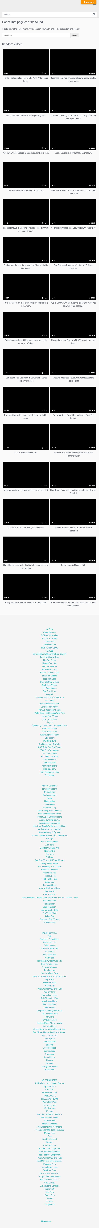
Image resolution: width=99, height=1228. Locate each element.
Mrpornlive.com (49, 632)
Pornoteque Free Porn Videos (49, 1114)
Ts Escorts (49, 951)
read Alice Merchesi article (49, 813)
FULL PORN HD (49, 894)
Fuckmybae (49, 1038)
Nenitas (49, 1060)
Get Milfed (49, 700)
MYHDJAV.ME (49, 1096)
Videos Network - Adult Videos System (49, 1029)
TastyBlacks (49, 1204)
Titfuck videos (49, 945)
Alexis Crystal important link (49, 829)
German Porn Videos (49, 707)
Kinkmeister (49, 641)
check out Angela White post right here (49, 826)
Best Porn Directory (49, 964)
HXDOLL (49, 651)
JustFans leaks (49, 762)
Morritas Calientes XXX (49, 848)
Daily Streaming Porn (50, 998)
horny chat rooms (49, 766)
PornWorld (49, 1017)
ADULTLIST (49, 1089)
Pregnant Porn (49, 1164)
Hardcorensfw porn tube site (49, 961)
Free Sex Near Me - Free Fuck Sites (49, 1130)
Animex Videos (49, 1026)
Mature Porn (49, 1133)
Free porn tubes (49, 1145)
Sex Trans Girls (49, 954)
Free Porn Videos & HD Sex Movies (49, 860)
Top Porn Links (49, 691)
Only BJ (49, 694)
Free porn (50, 854)
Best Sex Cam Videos (49, 682)
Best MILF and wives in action (49, 1161)
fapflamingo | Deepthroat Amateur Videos (49, 725)
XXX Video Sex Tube (49, 756)
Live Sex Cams (49, 660)
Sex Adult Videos (49, 753)
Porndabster (49, 792)
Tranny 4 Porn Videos (49, 863)
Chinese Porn (49, 804)
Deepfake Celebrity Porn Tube (49, 1010)
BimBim (49, 1142)
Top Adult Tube (49, 1086)
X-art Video (49, 958)
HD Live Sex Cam (49, 669)
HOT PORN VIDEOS (49, 648)
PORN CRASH (50, 922)
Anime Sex (49, 916)
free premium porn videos (49, 1176)
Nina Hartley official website (49, 810)
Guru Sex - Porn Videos (49, 919)
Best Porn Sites (49, 982)
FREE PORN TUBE (49, 879)
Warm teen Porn (49, 1102)
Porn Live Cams (49, 644)
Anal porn (49, 845)
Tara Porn (49, 1192)
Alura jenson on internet (49, 823)
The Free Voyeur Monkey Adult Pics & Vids (39, 897)
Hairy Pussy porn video (49, 772)
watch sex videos (49, 1001)
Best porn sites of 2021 (49, 1179)
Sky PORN (49, 979)
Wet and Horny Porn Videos (49, 866)
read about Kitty (49, 807)
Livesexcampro (49, 1048)
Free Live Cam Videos (49, 657)
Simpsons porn (49, 907)
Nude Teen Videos (49, 728)
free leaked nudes (49, 995)
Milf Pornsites (49, 1007)
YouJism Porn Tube (49, 973)
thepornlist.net (49, 873)
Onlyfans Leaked (49, 1139)
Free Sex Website (49, 1124)
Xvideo (49, 1198)
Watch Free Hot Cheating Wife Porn (49, 713)
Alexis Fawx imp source (49, 820)
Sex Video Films (49, 913)
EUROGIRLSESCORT (49, 948)
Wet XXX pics (49, 1108)
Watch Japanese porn (49, 735)
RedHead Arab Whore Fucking (49, 1023)
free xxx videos (49, 885)
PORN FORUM (49, 741)
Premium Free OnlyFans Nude (49, 989)
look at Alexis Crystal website (49, 817)
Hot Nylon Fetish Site (49, 869)
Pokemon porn (49, 900)
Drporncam (49, 1054)
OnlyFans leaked (50, 1020)
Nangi (49, 798)
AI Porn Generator (49, 786)
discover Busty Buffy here (49, 832)
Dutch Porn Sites (49, 933)
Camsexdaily (49, 1051)
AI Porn (49, 629)
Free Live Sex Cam (49, 666)
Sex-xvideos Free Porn (49, 1173)
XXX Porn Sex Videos (49, 750)
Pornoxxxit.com (49, 759)
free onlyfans (49, 992)
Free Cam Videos (49, 676)
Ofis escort (49, 738)
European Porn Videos (49, 939)
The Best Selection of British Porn (49, 697)
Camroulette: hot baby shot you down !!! (49, 654)
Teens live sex (49, 876)
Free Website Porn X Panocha (49, 1127)
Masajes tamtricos (49, 1066)
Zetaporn (49, 1045)
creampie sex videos (49, 1167)
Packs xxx (49, 1069)
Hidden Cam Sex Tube (49, 672)
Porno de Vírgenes (49, 967)
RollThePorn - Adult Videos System (49, 1083)
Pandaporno (49, 970)
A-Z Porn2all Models (49, 635)
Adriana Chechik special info (44, 835)
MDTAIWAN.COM (49, 1092)
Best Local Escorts (49, 1035)
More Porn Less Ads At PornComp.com (49, 976)
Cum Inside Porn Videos (49, 888)
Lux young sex (49, 1105)
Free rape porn (49, 769)
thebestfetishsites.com (49, 703)
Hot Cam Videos (50, 688)
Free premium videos (49, 1117)
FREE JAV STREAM (49, 1099)
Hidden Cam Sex (49, 663)
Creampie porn (49, 942)
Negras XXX (49, 851)
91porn (49, 1201)
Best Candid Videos (49, 841)
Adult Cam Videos (49, 685)
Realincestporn (49, 795)
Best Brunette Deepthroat (49, 1148)
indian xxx (49, 882)
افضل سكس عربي (49, 719)
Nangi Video (49, 801)
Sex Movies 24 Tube (49, 910)
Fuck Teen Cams (49, 731)
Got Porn (49, 857)
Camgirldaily (49, 1057)
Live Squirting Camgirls (49, 1186)
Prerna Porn (49, 1195)
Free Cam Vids (49, 679)
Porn (49, 1136)
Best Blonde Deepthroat (49, 1151)
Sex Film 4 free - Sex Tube (49, 744)
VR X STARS (49, 1183)
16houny (49, 1111)
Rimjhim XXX (49, 1189)
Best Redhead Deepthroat (49, 1155)
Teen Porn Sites (49, 1004)
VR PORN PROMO (49, 1080)
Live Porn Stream (49, 789)
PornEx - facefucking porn (49, 710)
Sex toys (49, 838)
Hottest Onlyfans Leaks (68, 897)
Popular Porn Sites (49, 638)
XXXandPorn (61, 835)
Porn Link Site (49, 1120)
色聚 (50, 936)
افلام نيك (49, 722)
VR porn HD (49, 986)
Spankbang (49, 775)
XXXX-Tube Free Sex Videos (49, 747)
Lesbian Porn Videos (49, 716)
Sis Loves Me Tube (49, 1013)
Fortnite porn (49, 904)
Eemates (49, 1063)
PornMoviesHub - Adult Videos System (49, 1032)
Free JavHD (50, 891)
